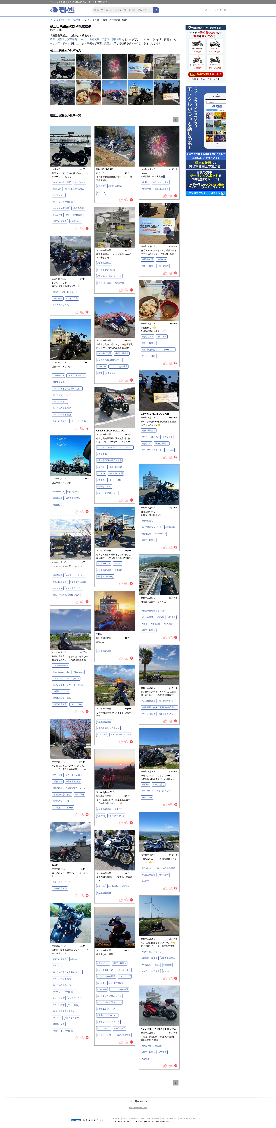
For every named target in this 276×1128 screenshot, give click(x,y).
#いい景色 (73, 1004)
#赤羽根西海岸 (148, 701)
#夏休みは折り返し (62, 698)
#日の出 (118, 809)
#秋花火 (145, 182)
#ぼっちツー (147, 868)
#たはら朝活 (147, 617)
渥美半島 (72, 39)
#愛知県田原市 (148, 430)
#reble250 (57, 189)
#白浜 (100, 373)
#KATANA (102, 734)
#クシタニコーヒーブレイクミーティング (115, 447)
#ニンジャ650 (103, 1028)
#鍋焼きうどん (104, 486)
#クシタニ (102, 454)
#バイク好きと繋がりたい (109, 1002)
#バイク (56, 965)
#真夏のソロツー (61, 691)
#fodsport (167, 965)
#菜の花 (101, 815)
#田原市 (101, 186)
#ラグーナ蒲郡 (148, 356)
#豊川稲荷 (57, 298)
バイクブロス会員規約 (150, 1118)
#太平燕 (101, 480)
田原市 (105, 39)
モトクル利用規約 (130, 1118)
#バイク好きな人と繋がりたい (67, 972)
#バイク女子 (72, 298)
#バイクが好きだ (116, 983)
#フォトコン (125, 970)
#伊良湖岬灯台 (166, 701)
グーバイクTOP (57, 20)
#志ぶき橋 (57, 215)
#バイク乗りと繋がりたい (109, 996)
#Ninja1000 (147, 797)
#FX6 (157, 965)
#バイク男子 (59, 1004)
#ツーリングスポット (152, 450)
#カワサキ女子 (124, 1035)
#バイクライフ (60, 401)
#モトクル (57, 588)
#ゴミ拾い (111, 373)
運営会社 (116, 1118)
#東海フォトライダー (107, 1015)
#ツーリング (147, 791)
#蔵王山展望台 (60, 221)
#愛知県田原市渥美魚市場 (109, 460)
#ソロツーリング (76, 998)
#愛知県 (160, 617)
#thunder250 (58, 375)
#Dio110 (101, 192)
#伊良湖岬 (77, 215)
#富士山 (56, 504)
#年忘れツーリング (75, 575)
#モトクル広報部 (61, 208)
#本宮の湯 (146, 965)
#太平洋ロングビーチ (152, 527)
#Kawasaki (78, 672)
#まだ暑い (168, 624)
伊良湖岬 (116, 39)
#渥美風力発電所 (150, 958)
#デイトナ (162, 336)
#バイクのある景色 (62, 414)
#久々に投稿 (76, 704)
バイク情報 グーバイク (138, 1108)
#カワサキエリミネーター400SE (68, 685)
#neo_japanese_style (61, 672)
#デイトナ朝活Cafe (106, 270)
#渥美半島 (146, 189)
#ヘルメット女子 (105, 1035)
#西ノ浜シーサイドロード (109, 276)
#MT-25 (166, 971)
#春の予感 (79, 794)
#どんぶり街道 (104, 283)
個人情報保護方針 (169, 1118)
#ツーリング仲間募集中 (64, 202)
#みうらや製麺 (116, 473)
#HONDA (57, 1017)
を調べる (205, 74)
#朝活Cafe (161, 259)
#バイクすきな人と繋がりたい (67, 388)
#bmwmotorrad (103, 563)
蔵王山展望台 (57, 39)
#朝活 (55, 292)
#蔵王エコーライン (62, 882)
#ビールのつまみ (161, 182)
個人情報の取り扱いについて (191, 1118)
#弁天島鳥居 (78, 208)
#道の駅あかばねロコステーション (158, 349)
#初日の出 (146, 533)
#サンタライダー (74, 588)
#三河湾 (163, 1052)
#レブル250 (80, 182)
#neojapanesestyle (60, 665)
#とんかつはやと (116, 815)
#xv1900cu (146, 881)
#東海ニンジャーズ (106, 1009)
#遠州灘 (145, 1059)
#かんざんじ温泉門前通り (109, 360)
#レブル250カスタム (74, 189)
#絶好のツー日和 (61, 801)
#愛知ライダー (60, 382)
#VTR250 (101, 366)
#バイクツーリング (62, 395)
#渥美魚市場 (147, 259)
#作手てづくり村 (105, 576)
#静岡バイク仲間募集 (63, 1030)
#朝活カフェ (147, 336)
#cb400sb (169, 450)
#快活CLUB (75, 221)
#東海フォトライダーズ (108, 1022)
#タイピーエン (115, 480)
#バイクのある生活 (62, 985)
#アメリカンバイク (76, 375)
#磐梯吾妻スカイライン (108, 728)
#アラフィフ (59, 195)
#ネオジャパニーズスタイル (66, 678)
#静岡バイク (59, 1024)
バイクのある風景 (89, 39)
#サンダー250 (73, 491)
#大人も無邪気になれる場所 (66, 595)
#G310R (117, 563)
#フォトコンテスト (106, 970)
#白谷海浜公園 (104, 353)
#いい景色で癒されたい (64, 1011)
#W (67, 215)
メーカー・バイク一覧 (215, 10)
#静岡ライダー (72, 1017)
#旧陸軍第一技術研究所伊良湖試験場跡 (160, 707)
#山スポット (103, 963)
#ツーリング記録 (78, 421)
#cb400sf (74, 959)
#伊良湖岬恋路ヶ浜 (62, 794)
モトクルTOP (74, 20)
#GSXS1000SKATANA (121, 734)
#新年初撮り (147, 520)
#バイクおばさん (61, 305)
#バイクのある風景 (62, 182)
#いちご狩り (158, 784)
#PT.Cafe (101, 473)
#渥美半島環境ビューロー (154, 611)
